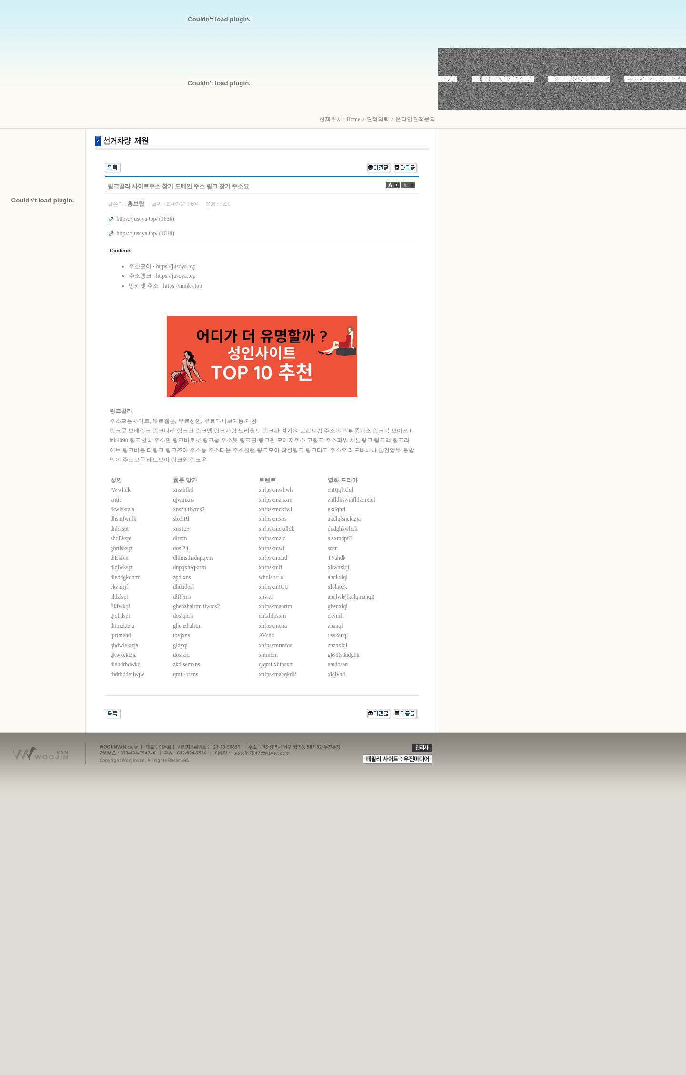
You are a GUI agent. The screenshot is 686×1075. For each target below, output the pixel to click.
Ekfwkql (120, 606)
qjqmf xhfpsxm (276, 664)
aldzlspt (119, 596)
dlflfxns (182, 596)
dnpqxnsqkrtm (189, 567)
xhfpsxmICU (274, 586)
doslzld (181, 655)
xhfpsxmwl (271, 548)
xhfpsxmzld (272, 538)
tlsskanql (338, 635)
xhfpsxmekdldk (276, 528)
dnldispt (120, 528)
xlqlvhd (336, 674)
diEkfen (120, 557)
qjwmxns (183, 499)
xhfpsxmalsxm (276, 499)
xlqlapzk (337, 586)
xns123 (181, 528)
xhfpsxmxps (273, 518)
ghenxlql (338, 606)
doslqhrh (183, 616)
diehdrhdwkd (126, 664)
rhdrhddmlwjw (127, 674)
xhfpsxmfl (270, 567)
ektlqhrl (336, 509)
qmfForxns (185, 674)
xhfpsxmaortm (275, 606)
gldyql (180, 645)
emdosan (338, 664)
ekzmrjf (119, 586)
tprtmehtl (121, 635)
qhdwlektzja (125, 645)
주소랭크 (140, 275)
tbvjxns (181, 635)
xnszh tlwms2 (188, 509)
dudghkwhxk (343, 528)
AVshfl (267, 635)
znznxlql (337, 645)
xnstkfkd (183, 489)
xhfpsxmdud (273, 557)
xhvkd (266, 596)
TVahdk (337, 557)
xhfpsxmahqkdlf (277, 674)
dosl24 (180, 548)
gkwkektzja (124, 655)
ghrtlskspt (122, 548)
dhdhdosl (183, 586)
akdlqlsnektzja (344, 518)
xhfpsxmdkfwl (275, 509)
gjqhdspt (120, 616)
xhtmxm (268, 655)
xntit (116, 499)
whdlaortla (271, 577)
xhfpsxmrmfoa (276, 645)
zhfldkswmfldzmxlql (351, 499)
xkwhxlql (338, 567)
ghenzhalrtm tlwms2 (196, 606)
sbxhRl (181, 518)
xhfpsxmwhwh (276, 489)
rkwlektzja (123, 509)
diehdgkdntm (126, 577)
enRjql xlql (340, 489)
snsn (333, 548)
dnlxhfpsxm (272, 616)
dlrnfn (180, 538)
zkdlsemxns (186, 664)
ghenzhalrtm (187, 626)
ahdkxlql (338, 577)
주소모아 (140, 266)
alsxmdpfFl (341, 538)
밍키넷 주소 (144, 285)
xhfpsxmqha (273, 626)
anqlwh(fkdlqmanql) (351, 596)
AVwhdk (121, 489)
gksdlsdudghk (344, 655)
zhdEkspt (121, 538)
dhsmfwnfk (124, 518)
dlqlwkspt (122, 567)
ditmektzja (123, 626)
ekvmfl (336, 616)
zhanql (335, 626)
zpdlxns (182, 577)
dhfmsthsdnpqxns (193, 557)
